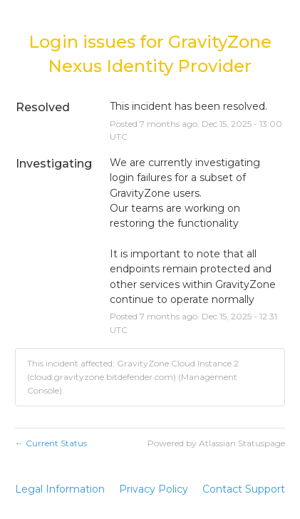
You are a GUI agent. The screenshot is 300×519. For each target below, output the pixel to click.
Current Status (51, 443)
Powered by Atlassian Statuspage (216, 443)
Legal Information (60, 489)
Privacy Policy (153, 489)
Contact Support (243, 489)
